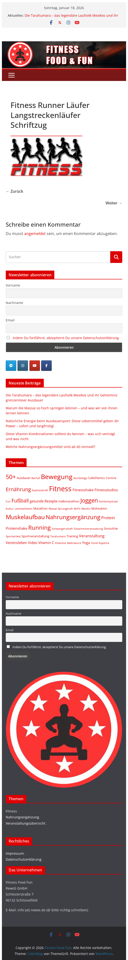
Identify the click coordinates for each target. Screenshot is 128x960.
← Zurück (14, 191)
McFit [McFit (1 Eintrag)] (77, 508)
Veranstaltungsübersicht (25, 823)
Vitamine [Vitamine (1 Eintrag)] (60, 543)
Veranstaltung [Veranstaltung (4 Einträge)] (92, 536)
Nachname (14, 302)
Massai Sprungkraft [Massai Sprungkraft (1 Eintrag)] (61, 508)
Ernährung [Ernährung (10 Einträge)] (18, 489)
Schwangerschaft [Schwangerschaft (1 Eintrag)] (62, 528)
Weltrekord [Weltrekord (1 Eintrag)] (74, 543)
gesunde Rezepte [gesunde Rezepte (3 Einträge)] (43, 501)
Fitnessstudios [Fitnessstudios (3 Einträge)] (106, 489)
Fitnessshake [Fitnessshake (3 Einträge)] (83, 489)
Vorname (13, 285)
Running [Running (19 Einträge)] (39, 527)
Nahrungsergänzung (22, 817)
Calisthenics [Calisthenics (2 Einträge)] (96, 478)
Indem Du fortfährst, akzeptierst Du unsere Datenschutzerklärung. (66, 338)
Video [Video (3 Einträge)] (32, 542)
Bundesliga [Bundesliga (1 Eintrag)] (80, 478)
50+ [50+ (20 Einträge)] (11, 477)
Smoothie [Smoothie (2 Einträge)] (111, 528)
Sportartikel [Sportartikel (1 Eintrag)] (13, 536)
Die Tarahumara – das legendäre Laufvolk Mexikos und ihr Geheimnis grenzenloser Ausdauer (71, 17)
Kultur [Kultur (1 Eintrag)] (10, 508)
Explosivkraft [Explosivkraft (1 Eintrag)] (40, 490)
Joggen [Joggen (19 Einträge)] (89, 500)
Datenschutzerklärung (23, 859)
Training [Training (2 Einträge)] (72, 536)
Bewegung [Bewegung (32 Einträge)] (56, 476)
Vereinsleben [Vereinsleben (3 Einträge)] (16, 542)
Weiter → (114, 203)
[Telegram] (11, 365)
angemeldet (35, 233)
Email (10, 320)
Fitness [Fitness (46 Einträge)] (60, 488)
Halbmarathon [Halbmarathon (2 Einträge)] (68, 501)
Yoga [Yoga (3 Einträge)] (86, 542)
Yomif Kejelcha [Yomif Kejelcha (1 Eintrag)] (100, 543)
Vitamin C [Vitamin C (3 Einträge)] (46, 542)
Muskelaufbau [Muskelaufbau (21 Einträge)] (25, 517)
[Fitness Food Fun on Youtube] (34, 365)
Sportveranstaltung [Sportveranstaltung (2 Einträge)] (35, 536)
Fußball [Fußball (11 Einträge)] (20, 500)
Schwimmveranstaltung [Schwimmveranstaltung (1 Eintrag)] (88, 528)
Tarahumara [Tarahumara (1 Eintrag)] (58, 536)
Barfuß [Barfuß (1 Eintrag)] (35, 478)
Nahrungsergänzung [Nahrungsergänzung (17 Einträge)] (73, 517)
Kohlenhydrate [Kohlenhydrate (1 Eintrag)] (108, 501)
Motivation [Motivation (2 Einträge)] (99, 508)
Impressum (15, 853)
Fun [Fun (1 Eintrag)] (8, 501)
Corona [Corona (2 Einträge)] (111, 478)
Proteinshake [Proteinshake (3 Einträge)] (16, 528)
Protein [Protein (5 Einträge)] (108, 517)
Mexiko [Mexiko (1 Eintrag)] (85, 508)
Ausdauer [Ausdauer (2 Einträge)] (23, 478)
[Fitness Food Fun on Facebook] (46, 365)
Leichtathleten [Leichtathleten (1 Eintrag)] (23, 508)
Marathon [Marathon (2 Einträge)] (40, 508)
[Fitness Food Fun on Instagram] (22, 365)
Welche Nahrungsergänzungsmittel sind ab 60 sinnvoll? (50, 446)
